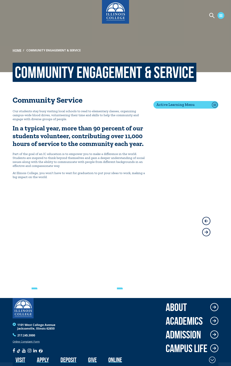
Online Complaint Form (26, 341)
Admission (183, 334)
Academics (184, 320)
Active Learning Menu (175, 104)
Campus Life (186, 348)
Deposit (68, 359)
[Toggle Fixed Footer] (212, 360)
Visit (20, 359)
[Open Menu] (187, 16)
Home (17, 50)
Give (92, 359)
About (176, 307)
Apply (43, 359)
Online (115, 359)
